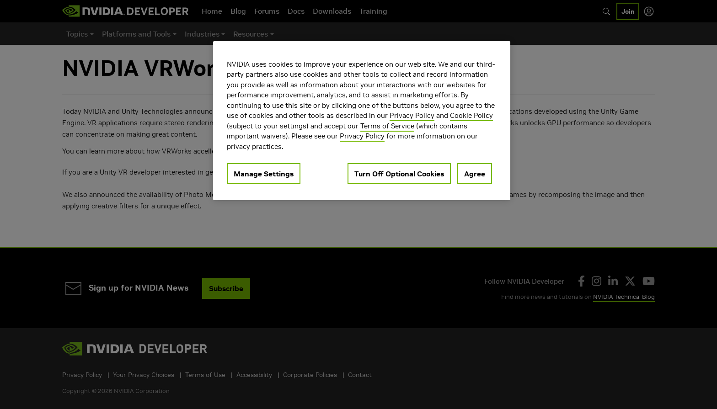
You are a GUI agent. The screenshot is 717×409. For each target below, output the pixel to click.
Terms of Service (387, 126)
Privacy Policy (412, 115)
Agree (474, 173)
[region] (361, 121)
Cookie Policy (471, 115)
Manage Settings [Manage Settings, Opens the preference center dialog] (264, 173)
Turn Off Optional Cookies (399, 173)
